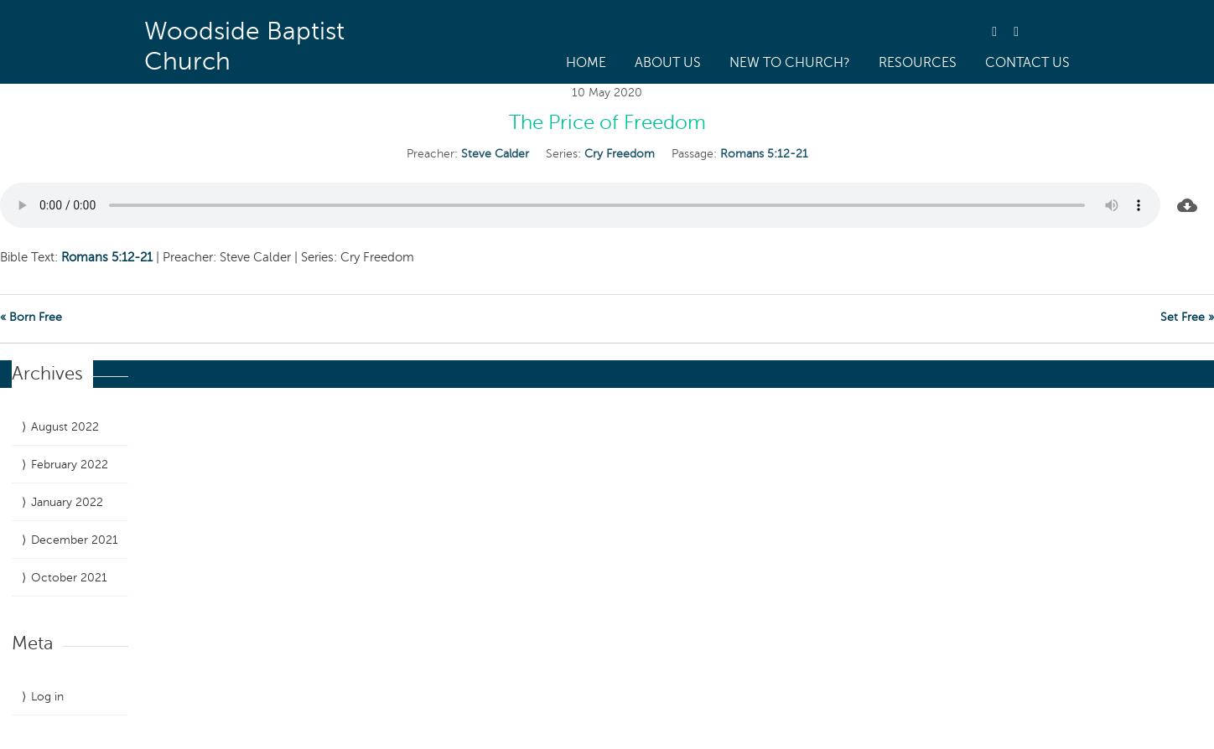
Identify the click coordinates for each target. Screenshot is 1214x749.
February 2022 (69, 464)
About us (668, 63)
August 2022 (65, 427)
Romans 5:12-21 (764, 153)
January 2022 (67, 502)
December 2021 (74, 540)
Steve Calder (495, 153)
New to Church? (789, 63)
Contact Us (1027, 63)
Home (586, 63)
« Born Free (31, 317)
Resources (918, 63)
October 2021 (69, 577)
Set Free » (1187, 317)
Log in (47, 696)
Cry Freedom (619, 153)
